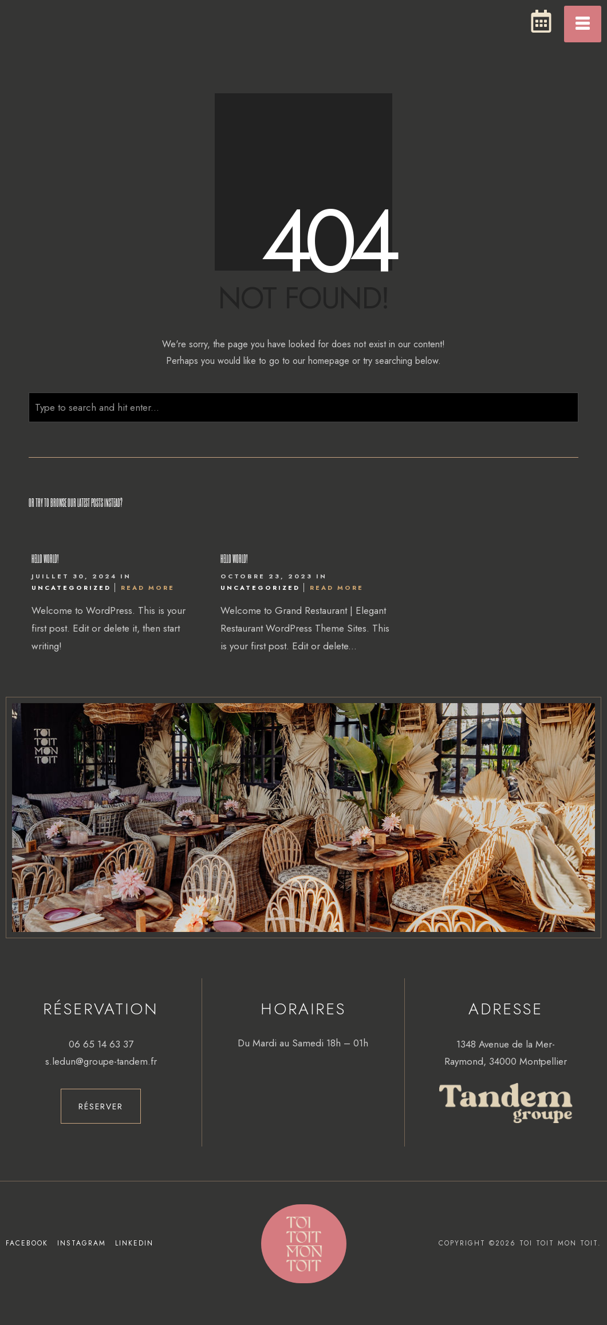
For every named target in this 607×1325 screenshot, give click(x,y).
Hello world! (44, 558)
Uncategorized (71, 587)
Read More (148, 587)
